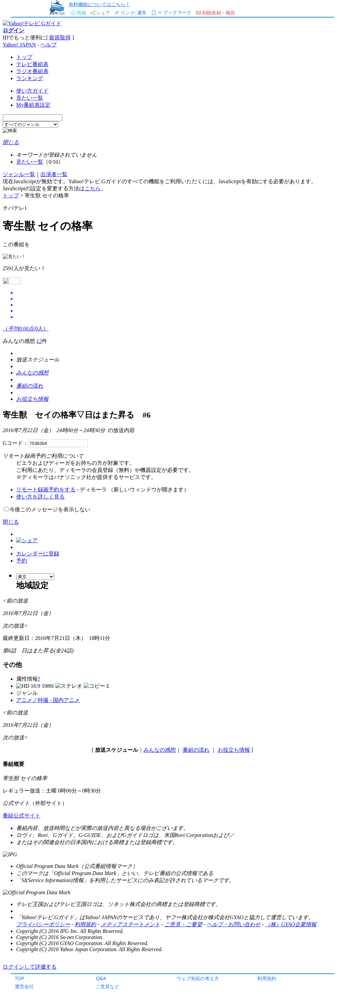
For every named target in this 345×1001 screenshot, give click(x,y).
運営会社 (24, 986)
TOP (19, 978)
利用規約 (266, 978)
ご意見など (107, 986)
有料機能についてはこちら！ (99, 4)
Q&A (101, 978)
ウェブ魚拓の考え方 (198, 978)
